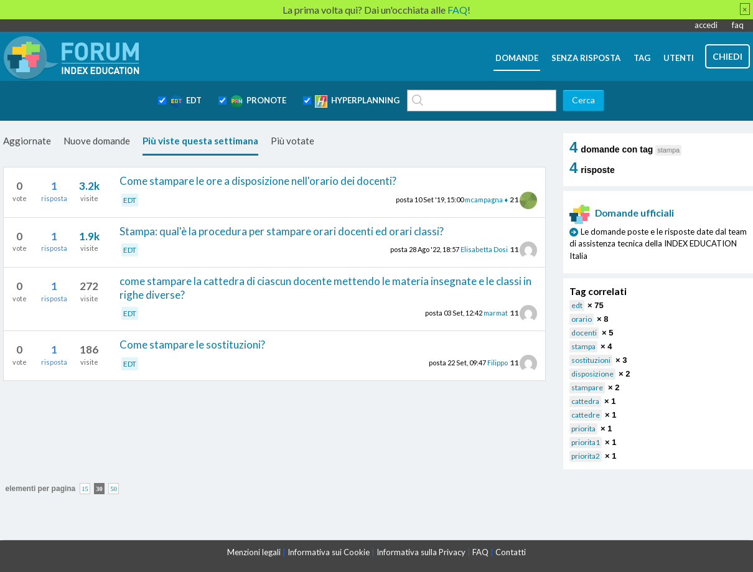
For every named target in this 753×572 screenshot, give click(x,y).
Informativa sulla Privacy (420, 552)
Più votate (292, 140)
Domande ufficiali (621, 212)
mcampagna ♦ (486, 199)
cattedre (585, 415)
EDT (186, 101)
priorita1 (585, 442)
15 (85, 488)
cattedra (585, 401)
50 (113, 488)
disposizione (592, 373)
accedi (706, 25)
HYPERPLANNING (357, 101)
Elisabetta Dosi (484, 249)
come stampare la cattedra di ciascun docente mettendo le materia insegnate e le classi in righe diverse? (325, 287)
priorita (583, 428)
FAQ (480, 552)
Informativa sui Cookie (329, 552)
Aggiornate (27, 140)
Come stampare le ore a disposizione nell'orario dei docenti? (257, 180)
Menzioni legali (254, 552)
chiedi (727, 56)
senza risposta (585, 58)
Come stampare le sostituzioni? (192, 344)
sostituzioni (590, 360)
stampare (587, 387)
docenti (584, 332)
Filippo (497, 363)
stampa (583, 346)
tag (642, 58)
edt (576, 305)
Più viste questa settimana (200, 140)
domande (516, 58)
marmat (496, 313)
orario (581, 319)
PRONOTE (258, 101)
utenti (678, 58)
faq (738, 25)
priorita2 (585, 456)
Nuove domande (96, 140)
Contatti (510, 552)
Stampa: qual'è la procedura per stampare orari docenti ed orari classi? (281, 231)
